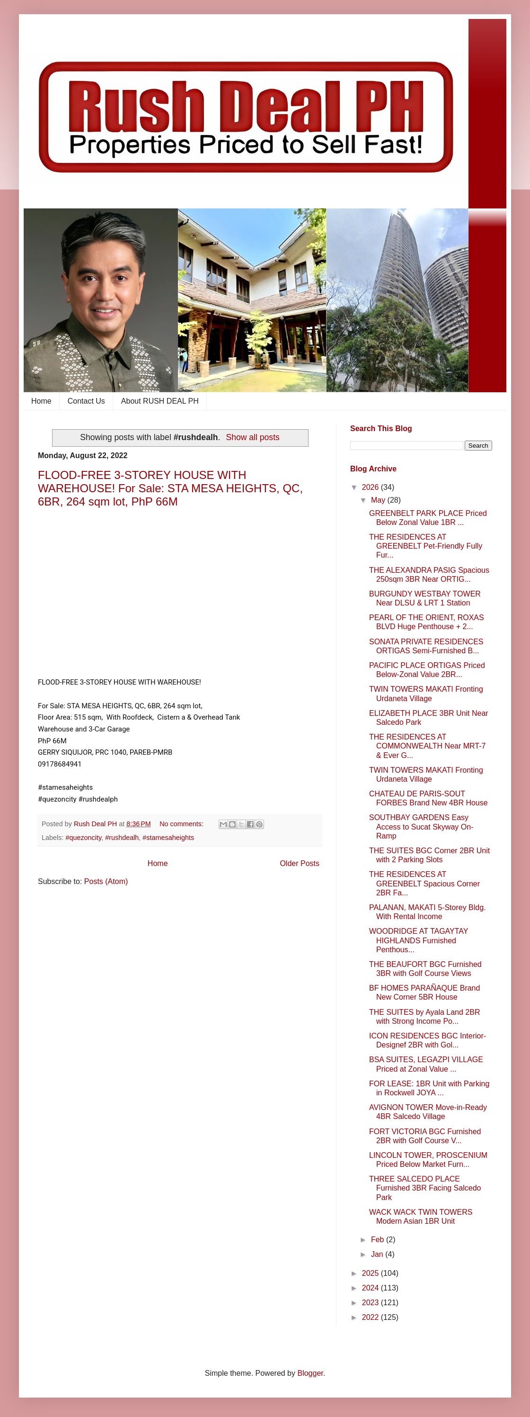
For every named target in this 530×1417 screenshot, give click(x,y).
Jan (378, 1254)
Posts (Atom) (106, 881)
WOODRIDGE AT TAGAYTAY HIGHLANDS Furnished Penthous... (418, 940)
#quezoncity (83, 837)
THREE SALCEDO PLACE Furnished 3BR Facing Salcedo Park (425, 1188)
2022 (371, 1317)
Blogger (310, 1373)
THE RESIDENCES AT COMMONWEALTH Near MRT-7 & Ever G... (427, 746)
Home (41, 401)
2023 (371, 1303)
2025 (371, 1273)
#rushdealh (122, 837)
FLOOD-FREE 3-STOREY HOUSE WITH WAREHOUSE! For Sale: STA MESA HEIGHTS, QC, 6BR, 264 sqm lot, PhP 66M (170, 488)
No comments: (182, 824)
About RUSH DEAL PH (160, 401)
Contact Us (86, 401)
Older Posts (299, 863)
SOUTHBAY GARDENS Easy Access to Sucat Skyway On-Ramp (421, 826)
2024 (371, 1288)
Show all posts (252, 437)
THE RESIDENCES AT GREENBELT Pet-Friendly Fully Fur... (425, 546)
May (379, 500)
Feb (378, 1240)
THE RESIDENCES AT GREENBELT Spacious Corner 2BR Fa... (424, 883)
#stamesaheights (168, 837)
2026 (371, 487)
